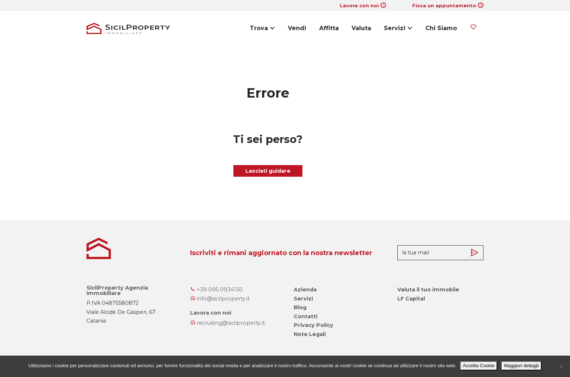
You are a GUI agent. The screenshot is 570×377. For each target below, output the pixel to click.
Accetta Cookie (478, 365)
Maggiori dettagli (521, 365)
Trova (259, 28)
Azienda (305, 289)
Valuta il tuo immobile (428, 289)
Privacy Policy (313, 325)
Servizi (394, 28)
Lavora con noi (359, 5)
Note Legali (310, 334)
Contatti (305, 316)
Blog (300, 307)
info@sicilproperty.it (220, 298)
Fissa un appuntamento (444, 5)
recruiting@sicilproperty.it (227, 323)
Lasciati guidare (267, 171)
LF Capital (411, 298)
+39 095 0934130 (216, 289)
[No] (561, 366)
